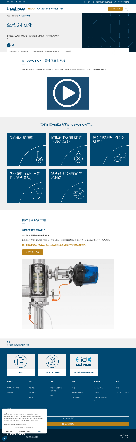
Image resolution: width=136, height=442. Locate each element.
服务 (43, 9)
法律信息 (10, 408)
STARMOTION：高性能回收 (18, 51)
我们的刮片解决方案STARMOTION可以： (46, 51)
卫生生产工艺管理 (13, 388)
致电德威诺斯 (68, 418)
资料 (117, 388)
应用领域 (10, 392)
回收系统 (32, 388)
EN (12, 2)
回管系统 (68, 51)
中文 (16, 2)
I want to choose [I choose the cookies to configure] (24, 431)
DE (24, 2)
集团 (48, 9)
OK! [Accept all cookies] (39, 431)
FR (8, 2)
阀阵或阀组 (32, 392)
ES (20, 2)
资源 (61, 9)
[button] (4, 438)
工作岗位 (97, 392)
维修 (51, 395)
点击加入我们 (98, 388)
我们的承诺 (76, 397)
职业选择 (54, 9)
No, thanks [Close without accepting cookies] (9, 431)
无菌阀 (31, 397)
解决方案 (31, 9)
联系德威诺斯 (115, 8)
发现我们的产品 (32, 252)
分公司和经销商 (77, 392)
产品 (38, 9)
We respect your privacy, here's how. (15, 424)
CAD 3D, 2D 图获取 (122, 392)
